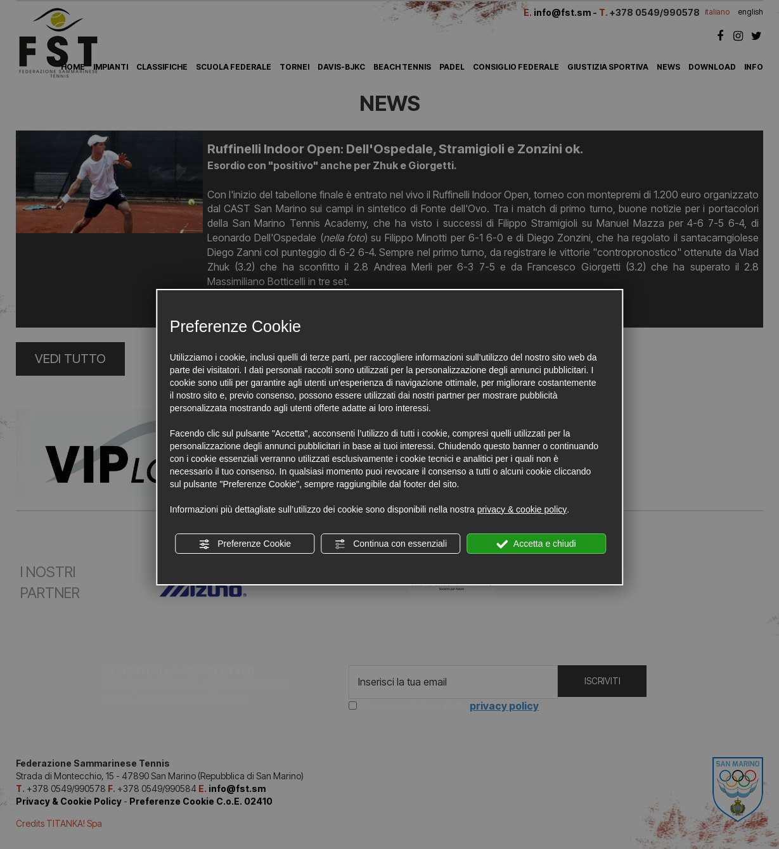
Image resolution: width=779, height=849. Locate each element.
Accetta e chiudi (536, 544)
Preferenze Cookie (244, 544)
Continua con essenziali (390, 544)
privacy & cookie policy (522, 509)
